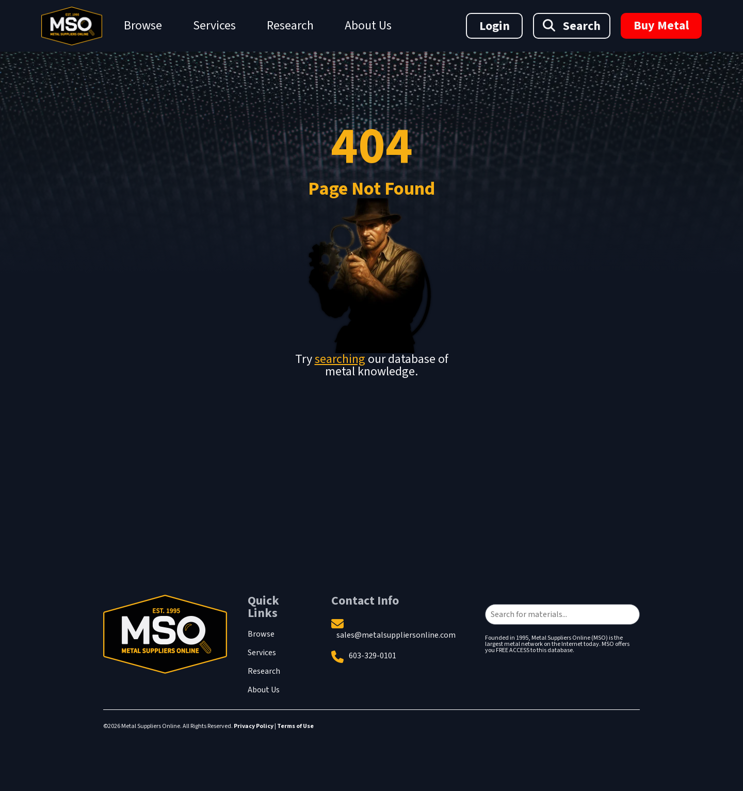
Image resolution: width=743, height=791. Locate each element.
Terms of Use (295, 726)
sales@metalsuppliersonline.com (396, 635)
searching (340, 359)
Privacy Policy (253, 726)
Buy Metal (661, 26)
